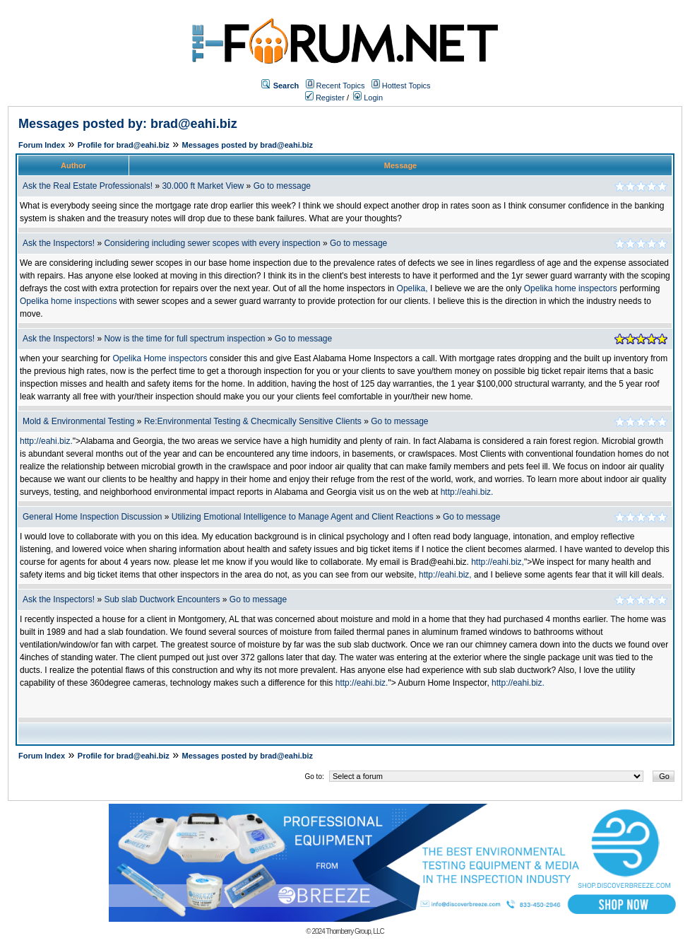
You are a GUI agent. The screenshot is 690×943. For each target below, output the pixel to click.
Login (368, 97)
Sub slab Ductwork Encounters (162, 599)
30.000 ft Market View (203, 186)
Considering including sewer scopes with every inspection (213, 243)
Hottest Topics (406, 85)
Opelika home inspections (68, 301)
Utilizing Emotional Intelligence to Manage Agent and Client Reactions (303, 517)
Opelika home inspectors (570, 288)
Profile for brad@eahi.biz (123, 145)
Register (325, 97)
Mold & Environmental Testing (79, 421)
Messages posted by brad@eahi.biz (248, 145)
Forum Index (41, 145)
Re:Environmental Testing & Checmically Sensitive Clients (254, 421)
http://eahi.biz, (497, 562)
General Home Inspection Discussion (92, 517)
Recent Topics (340, 85)
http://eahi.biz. (46, 441)
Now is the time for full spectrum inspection (184, 339)
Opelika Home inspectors (159, 358)
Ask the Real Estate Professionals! (88, 186)
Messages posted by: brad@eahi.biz (127, 124)
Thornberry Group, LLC (354, 931)
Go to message (282, 186)
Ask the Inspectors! (59, 243)
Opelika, (412, 288)
